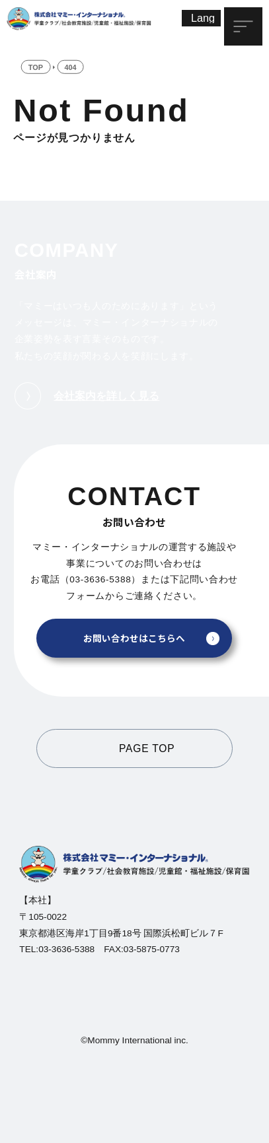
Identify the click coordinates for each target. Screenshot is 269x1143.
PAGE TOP (146, 748)
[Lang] (201, 18)
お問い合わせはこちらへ (134, 637)
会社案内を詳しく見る (87, 395)
